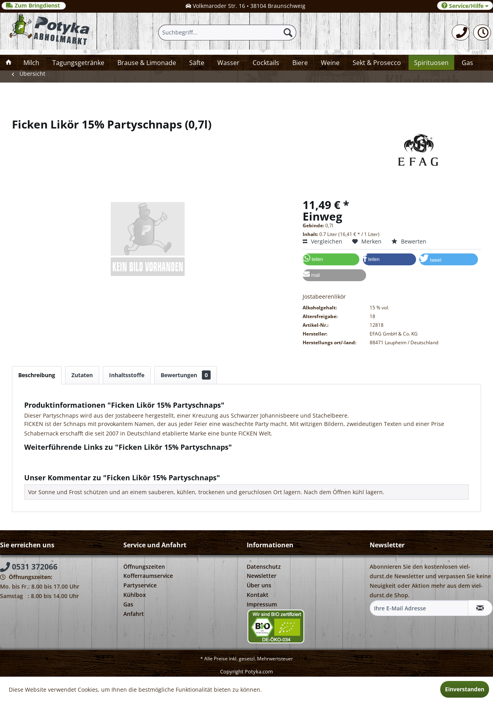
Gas (128, 604)
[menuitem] (461, 32)
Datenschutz (264, 566)
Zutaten (82, 375)
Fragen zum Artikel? (54, 457)
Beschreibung (36, 375)
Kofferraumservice (148, 575)
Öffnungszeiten (144, 566)
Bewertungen (186, 375)
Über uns (259, 585)
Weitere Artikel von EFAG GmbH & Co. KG (82, 465)
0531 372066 (29, 567)
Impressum (262, 604)
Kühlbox (134, 594)
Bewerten (408, 241)
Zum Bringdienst (33, 5)
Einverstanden (464, 689)
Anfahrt (133, 614)
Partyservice (140, 585)
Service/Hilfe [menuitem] (465, 6)
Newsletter (261, 575)
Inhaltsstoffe (126, 375)
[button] (331, 259)
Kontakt (258, 594)
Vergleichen (322, 241)
